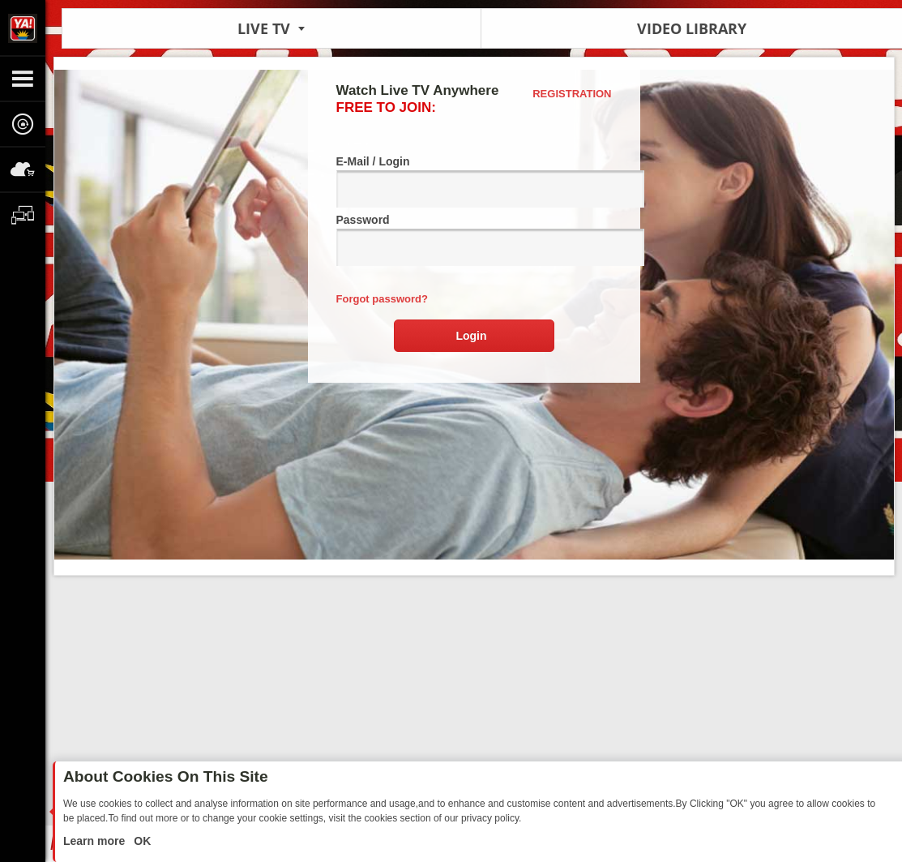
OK (140, 840)
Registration (571, 94)
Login (470, 335)
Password (474, 239)
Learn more (95, 840)
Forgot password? (382, 299)
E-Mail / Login (474, 181)
